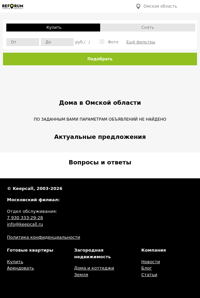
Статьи (149, 274)
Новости (150, 261)
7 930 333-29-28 (25, 217)
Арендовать (20, 268)
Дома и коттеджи (94, 268)
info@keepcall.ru (25, 224)
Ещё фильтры (140, 42)
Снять (147, 27)
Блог (146, 268)
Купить (53, 27)
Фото (109, 41)
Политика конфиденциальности (43, 237)
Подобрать (100, 59)
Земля (81, 274)
